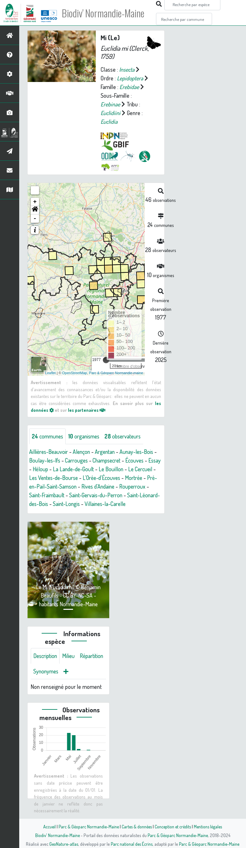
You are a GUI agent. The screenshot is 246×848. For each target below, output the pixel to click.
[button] (35, 210)
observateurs (127, 436)
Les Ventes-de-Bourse (78, 477)
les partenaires (87, 410)
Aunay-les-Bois (140, 451)
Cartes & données (136, 826)
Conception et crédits (173, 826)
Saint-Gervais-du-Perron (130, 495)
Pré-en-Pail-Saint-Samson (82, 486)
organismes (86, 436)
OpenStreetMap (74, 373)
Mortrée (38, 486)
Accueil (46, 826)
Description (46, 664)
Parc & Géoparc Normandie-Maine (86, 826)
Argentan (107, 451)
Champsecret (110, 460)
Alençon (83, 451)
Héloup (55, 469)
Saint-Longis (102, 503)
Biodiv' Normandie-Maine (105, 12)
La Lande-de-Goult (89, 469)
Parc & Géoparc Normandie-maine (116, 373)
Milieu (70, 664)
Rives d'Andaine (134, 486)
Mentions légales (210, 826)
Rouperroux (42, 495)
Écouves (140, 460)
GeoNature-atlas (63, 844)
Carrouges (78, 460)
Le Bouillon (127, 469)
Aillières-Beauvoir (49, 451)
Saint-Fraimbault (79, 495)
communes (48, 436)
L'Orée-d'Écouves (129, 477)
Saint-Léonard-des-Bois (56, 503)
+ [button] (35, 202)
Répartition (45, 680)
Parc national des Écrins (131, 844)
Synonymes (76, 680)
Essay (35, 469)
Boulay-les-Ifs (45, 460)
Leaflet (50, 373)
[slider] (106, 360)
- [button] (35, 218)
